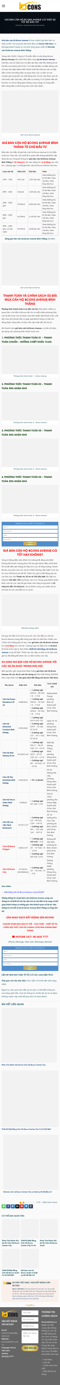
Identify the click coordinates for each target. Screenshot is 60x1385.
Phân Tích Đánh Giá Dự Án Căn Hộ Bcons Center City (24, 1065)
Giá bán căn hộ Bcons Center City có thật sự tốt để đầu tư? (27, 1192)
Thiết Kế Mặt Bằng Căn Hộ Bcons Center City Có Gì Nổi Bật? (26, 1129)
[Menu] (3, 6)
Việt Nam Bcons (38, 25)
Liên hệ (46, 1363)
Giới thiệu (47, 1360)
